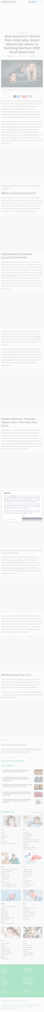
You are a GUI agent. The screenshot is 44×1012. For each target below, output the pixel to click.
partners (14, 495)
